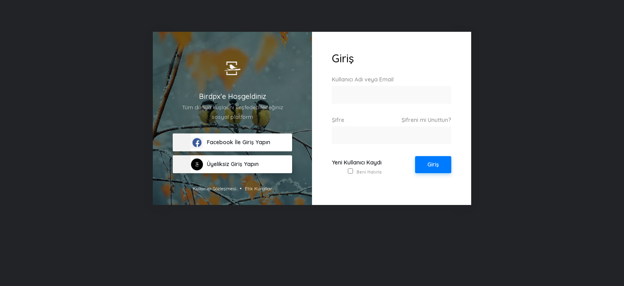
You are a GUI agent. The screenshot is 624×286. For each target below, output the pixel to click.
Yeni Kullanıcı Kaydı (357, 162)
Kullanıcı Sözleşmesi (214, 188)
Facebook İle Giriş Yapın (230, 143)
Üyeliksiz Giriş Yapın (225, 164)
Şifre (391, 120)
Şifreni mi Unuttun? (426, 120)
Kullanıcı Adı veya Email (363, 79)
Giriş (433, 164)
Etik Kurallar (258, 188)
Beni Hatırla (369, 172)
